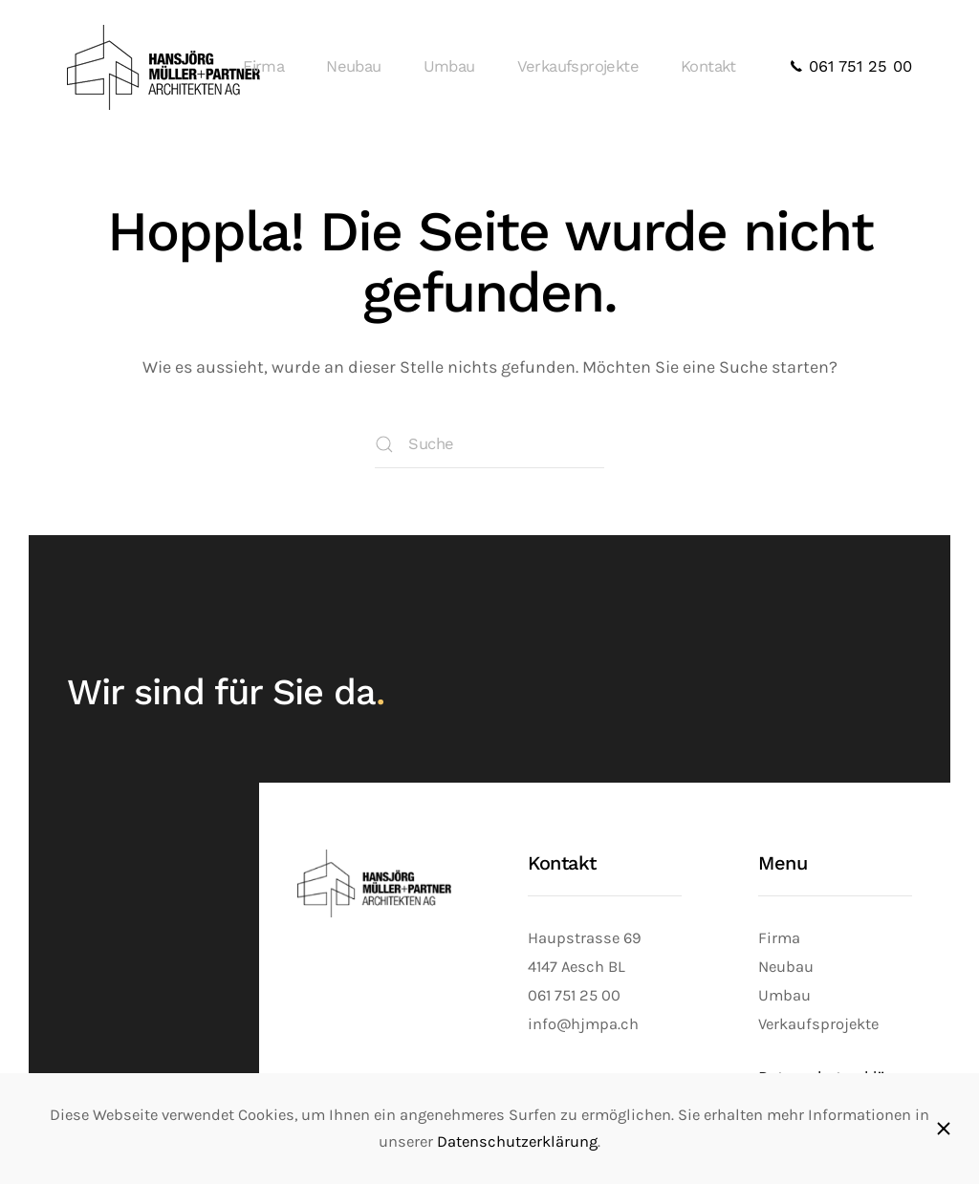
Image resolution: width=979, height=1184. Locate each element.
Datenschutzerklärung (517, 1141)
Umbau (449, 66)
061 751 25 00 (851, 66)
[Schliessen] (943, 1128)
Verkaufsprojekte (578, 66)
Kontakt (708, 66)
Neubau (353, 66)
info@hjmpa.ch (583, 1024)
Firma (263, 66)
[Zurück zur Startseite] (167, 67)
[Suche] (489, 444)
